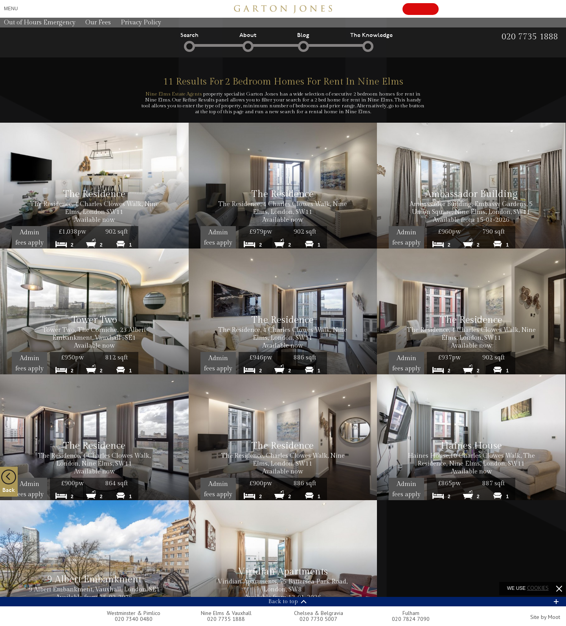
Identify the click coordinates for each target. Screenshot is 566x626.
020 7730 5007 (318, 618)
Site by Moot (545, 616)
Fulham (410, 613)
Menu (11, 8)
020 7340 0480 (134, 618)
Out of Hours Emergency (39, 22)
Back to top (283, 601)
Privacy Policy (141, 22)
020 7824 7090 (411, 618)
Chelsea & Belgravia (318, 613)
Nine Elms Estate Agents (173, 94)
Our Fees (98, 22)
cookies (538, 587)
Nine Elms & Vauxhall (226, 613)
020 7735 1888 (226, 618)
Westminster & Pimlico (133, 613)
